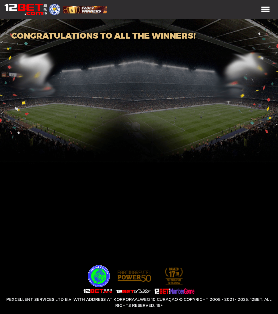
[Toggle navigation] (265, 9)
